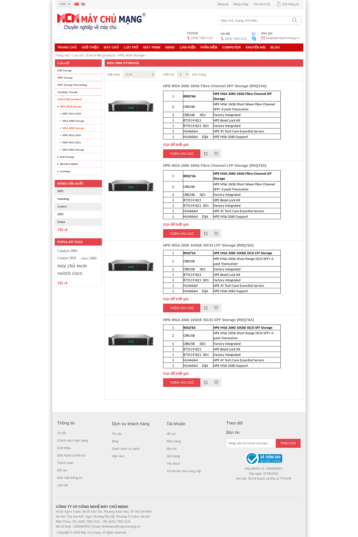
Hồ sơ (171, 434)
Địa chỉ (172, 449)
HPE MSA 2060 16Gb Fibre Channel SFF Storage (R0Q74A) (215, 86)
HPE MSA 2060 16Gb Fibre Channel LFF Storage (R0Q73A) (214, 165)
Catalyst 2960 (67, 251)
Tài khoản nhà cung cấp (184, 471)
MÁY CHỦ (111, 47)
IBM (60, 214)
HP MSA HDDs (69, 164)
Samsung (63, 199)
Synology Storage (67, 91)
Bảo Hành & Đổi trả (71, 455)
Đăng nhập (240, 4)
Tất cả (62, 230)
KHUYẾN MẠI (255, 47)
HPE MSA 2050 (71, 135)
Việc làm (118, 456)
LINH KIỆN (187, 47)
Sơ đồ (61, 433)
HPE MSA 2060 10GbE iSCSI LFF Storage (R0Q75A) (208, 245)
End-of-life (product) (101, 55)
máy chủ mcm (72, 265)
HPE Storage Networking (72, 84)
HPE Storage (65, 77)
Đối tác (62, 470)
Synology (65, 171)
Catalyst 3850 (66, 258)
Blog (275, 47)
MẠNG (170, 47)
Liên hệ (62, 485)
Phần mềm (208, 47)
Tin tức (117, 434)
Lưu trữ (131, 47)
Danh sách (298, 75)
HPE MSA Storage (131, 55)
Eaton (61, 222)
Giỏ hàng (173, 456)
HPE (60, 191)
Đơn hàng (174, 441)
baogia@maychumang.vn (283, 38)
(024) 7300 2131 (236, 39)
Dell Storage (64, 70)
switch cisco (69, 273)
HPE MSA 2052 (71, 142)
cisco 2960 (88, 258)
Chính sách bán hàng (72, 440)
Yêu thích (173, 463)
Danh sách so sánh (125, 449)
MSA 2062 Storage (73, 149)
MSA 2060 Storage (73, 127)
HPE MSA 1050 (71, 113)
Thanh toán (65, 463)
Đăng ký (223, 4)
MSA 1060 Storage (73, 120)
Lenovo (62, 206)
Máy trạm (151, 47)
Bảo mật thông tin (69, 478)
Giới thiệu (90, 47)
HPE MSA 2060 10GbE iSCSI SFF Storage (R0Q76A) (208, 320)
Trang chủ (67, 47)
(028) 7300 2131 (202, 38)
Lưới (289, 75)
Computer (231, 47)
